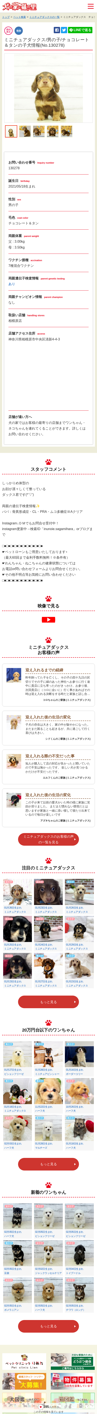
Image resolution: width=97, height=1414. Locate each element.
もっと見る (48, 1002)
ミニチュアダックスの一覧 (44, 17)
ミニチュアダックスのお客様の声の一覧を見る (48, 839)
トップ (6, 17)
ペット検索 (19, 17)
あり (11, 284)
